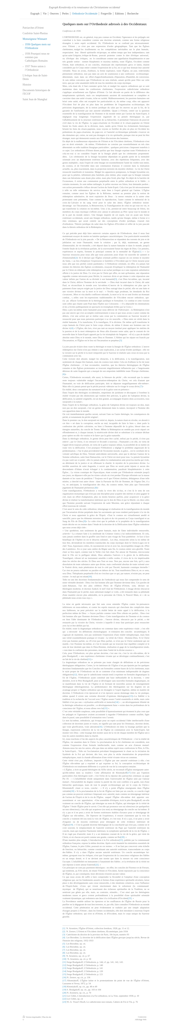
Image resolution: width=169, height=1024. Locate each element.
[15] (106, 708)
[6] (63, 374)
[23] (130, 898)
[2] (76, 257)
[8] (96, 487)
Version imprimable (32, 1017)
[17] (129, 772)
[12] (75, 674)
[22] (97, 864)
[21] (121, 840)
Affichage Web (140, 1019)
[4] (72, 328)
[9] (84, 521)
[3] (115, 279)
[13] (131, 696)
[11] (89, 659)
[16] (100, 726)
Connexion (142, 1017)
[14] (117, 702)
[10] (90, 576)
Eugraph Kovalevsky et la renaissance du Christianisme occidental (84, 7)
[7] (141, 386)
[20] (123, 837)
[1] (140, 251)
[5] (120, 340)
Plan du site (46, 1017)
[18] (72, 791)
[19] (71, 824)
